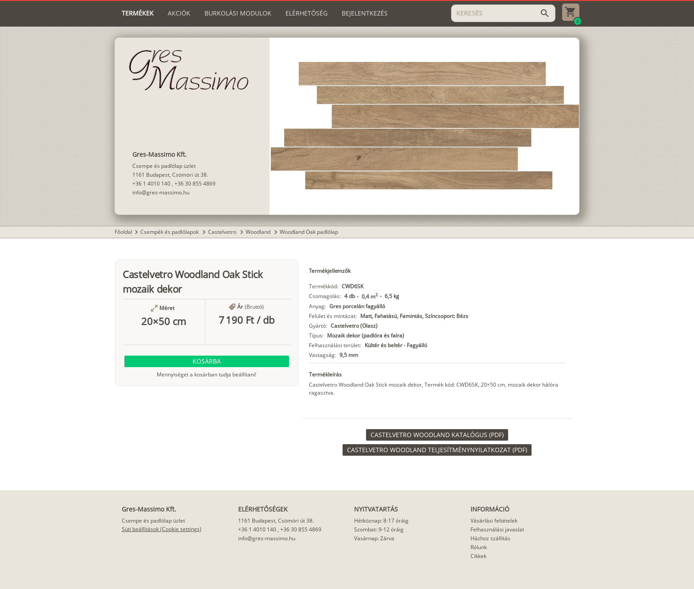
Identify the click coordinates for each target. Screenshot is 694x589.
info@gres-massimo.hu (160, 192)
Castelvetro (223, 232)
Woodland (259, 232)
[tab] (138, 13)
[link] (437, 435)
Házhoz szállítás (490, 538)
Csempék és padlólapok (170, 232)
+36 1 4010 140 (151, 183)
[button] (206, 361)
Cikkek (478, 556)
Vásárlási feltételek (493, 520)
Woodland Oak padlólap (309, 232)
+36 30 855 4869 (195, 183)
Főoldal (123, 232)
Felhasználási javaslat (497, 529)
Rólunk (478, 547)
